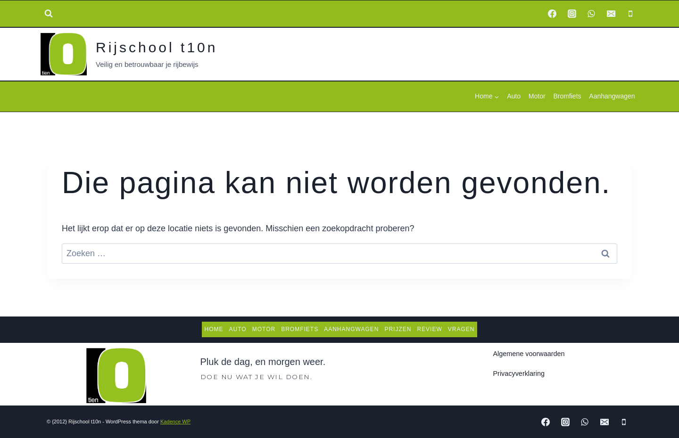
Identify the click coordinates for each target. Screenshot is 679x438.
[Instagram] (571, 13)
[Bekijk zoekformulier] (48, 13)
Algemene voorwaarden (529, 353)
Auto (514, 96)
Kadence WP (175, 421)
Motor (537, 96)
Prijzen (397, 329)
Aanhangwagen (612, 96)
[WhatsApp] (591, 13)
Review (429, 329)
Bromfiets (567, 96)
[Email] (611, 13)
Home (214, 329)
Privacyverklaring (519, 373)
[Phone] (630, 13)
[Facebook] (552, 13)
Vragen (461, 329)
